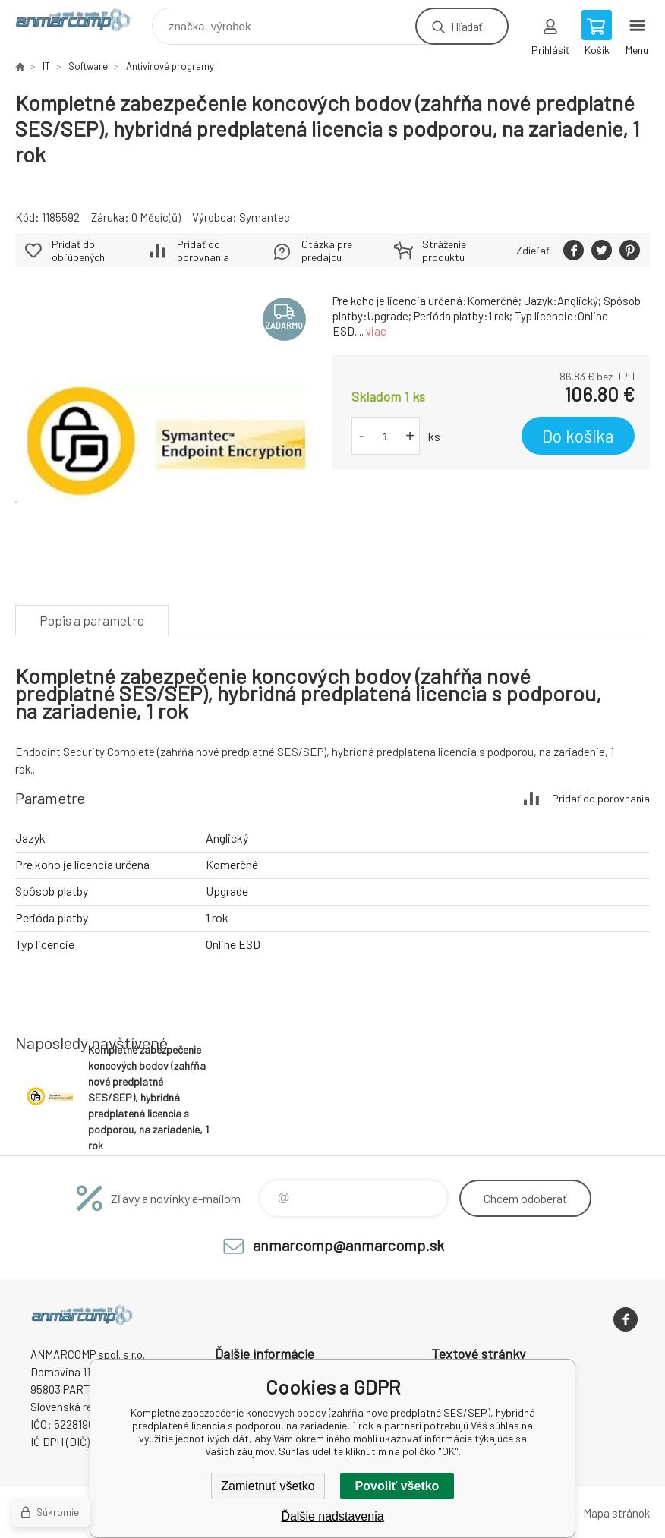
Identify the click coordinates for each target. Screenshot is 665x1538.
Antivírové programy (170, 66)
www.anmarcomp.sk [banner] (82, 22)
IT (46, 66)
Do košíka (578, 435)
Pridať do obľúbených (78, 250)
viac (376, 331)
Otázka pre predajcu (326, 250)
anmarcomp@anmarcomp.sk (348, 1245)
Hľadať (466, 26)
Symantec (264, 217)
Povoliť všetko (397, 1486)
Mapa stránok (616, 1513)
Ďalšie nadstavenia (332, 1516)
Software (88, 66)
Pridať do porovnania (203, 250)
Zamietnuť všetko (267, 1486)
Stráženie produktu (444, 250)
